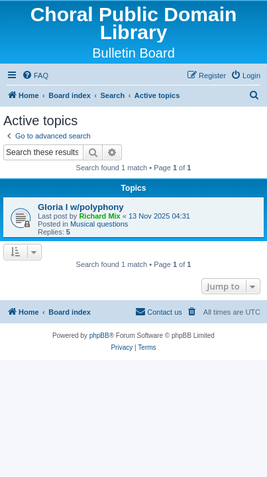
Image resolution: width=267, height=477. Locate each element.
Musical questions (99, 224)
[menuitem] (35, 75)
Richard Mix (99, 216)
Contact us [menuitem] (158, 311)
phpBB (99, 335)
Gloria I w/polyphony (81, 207)
